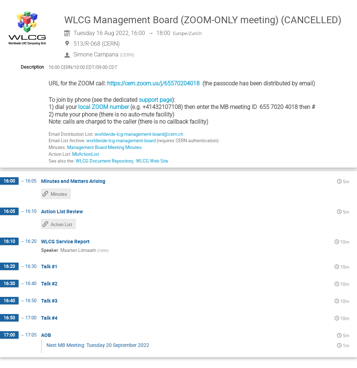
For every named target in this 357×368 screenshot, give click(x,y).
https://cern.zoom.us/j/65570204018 (153, 83)
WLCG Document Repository (104, 161)
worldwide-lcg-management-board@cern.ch (139, 134)
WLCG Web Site (152, 161)
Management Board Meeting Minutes (104, 147)
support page (155, 99)
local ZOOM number (103, 107)
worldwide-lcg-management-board (121, 140)
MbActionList (85, 154)
